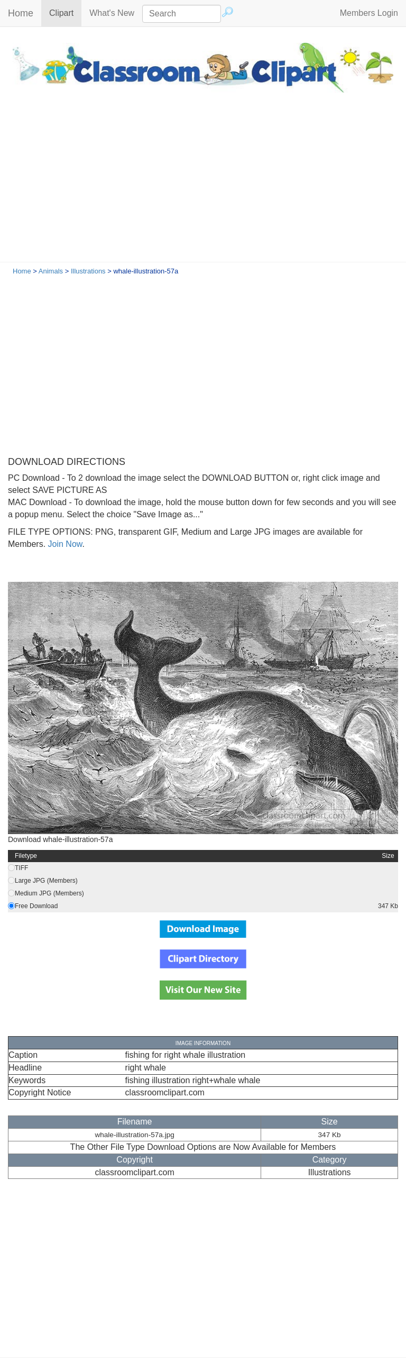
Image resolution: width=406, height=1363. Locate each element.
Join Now (63, 543)
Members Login (369, 12)
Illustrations (88, 271)
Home (20, 13)
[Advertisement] (203, 182)
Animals (51, 271)
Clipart (65, 12)
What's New (111, 12)
